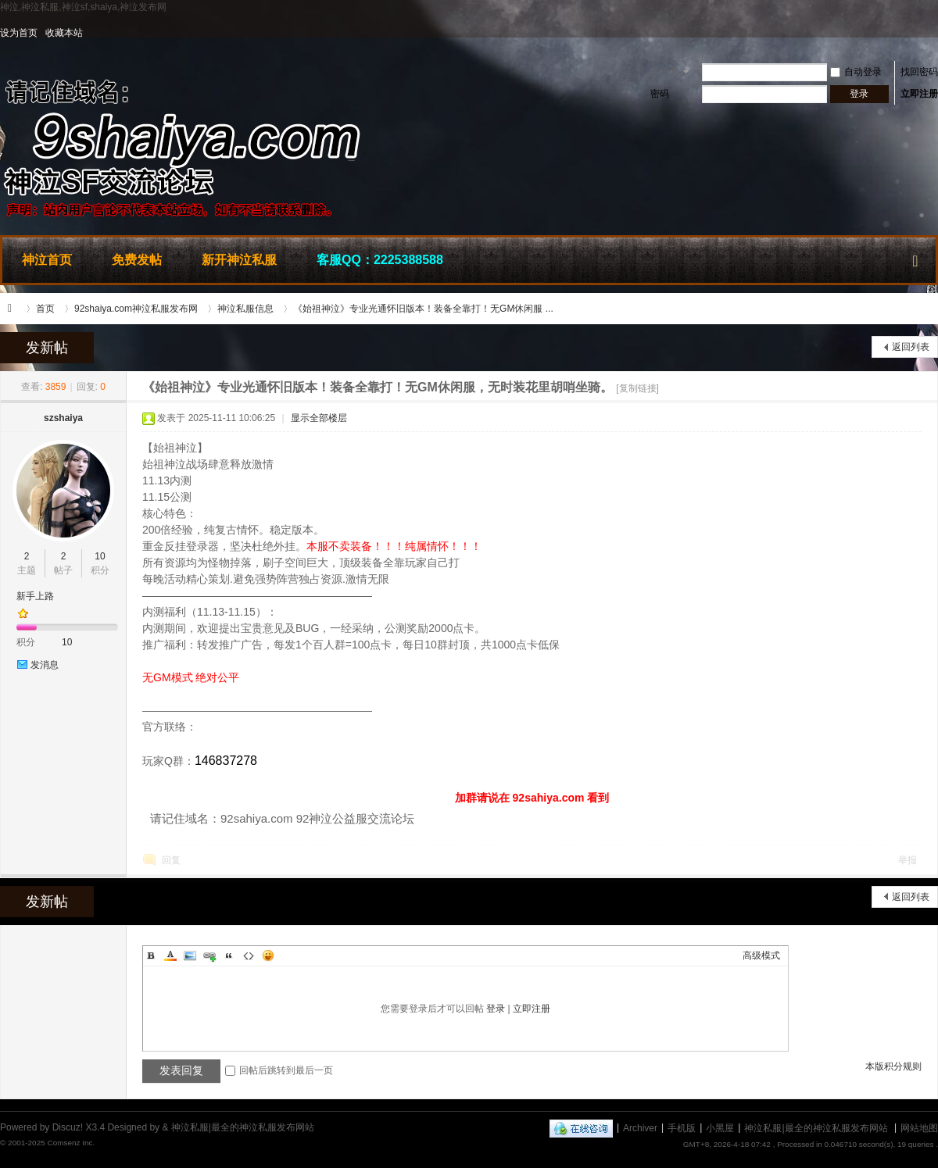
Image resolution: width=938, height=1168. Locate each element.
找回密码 (919, 71)
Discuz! (67, 1127)
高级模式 (761, 955)
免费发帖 (137, 259)
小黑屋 (720, 1127)
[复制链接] (637, 388)
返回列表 (910, 346)
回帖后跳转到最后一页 (279, 1070)
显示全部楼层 (319, 418)
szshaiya (63, 418)
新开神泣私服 (239, 259)
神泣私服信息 (245, 308)
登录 (495, 1008)
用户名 (664, 71)
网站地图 (919, 1127)
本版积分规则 (893, 1066)
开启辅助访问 (934, 33)
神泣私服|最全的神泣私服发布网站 (14, 308)
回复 (171, 860)
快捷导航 (915, 257)
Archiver (640, 1127)
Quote (229, 955)
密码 (659, 93)
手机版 (682, 1127)
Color (170, 955)
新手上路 (35, 596)
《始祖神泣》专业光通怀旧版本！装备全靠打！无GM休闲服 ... (423, 308)
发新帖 (47, 347)
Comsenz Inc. (71, 1142)
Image (190, 955)
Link (209, 955)
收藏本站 (64, 32)
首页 (45, 308)
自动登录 (856, 71)
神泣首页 (47, 259)
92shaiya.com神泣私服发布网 (136, 308)
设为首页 (19, 32)
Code (248, 955)
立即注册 (919, 93)
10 (100, 556)
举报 (907, 860)
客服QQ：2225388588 (380, 259)
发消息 (44, 664)
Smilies (268, 955)
